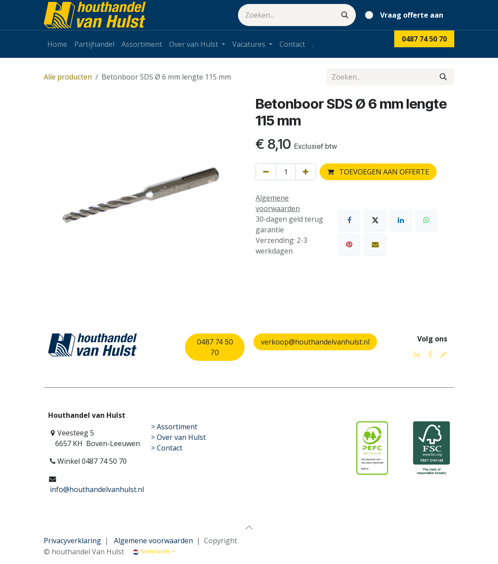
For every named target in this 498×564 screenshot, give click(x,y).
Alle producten (68, 77)
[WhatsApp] (426, 220)
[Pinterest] (349, 244)
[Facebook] (349, 220)
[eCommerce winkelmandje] (406, 15)
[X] (375, 220)
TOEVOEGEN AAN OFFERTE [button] (378, 172)
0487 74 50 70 (215, 347)
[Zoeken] (345, 15)
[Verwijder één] (266, 171)
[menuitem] (57, 44)
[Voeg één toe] (305, 171)
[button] (249, 527)
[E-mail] (375, 244)
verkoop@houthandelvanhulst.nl (315, 342)
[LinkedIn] (400, 220)
